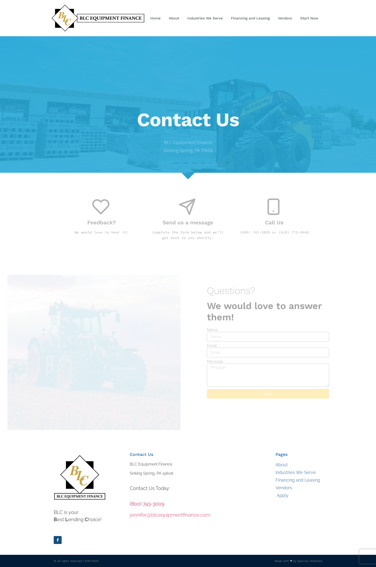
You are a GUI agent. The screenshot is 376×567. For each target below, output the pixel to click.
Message (215, 362)
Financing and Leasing (250, 18)
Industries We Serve (205, 18)
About (174, 18)
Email (212, 346)
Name (212, 330)
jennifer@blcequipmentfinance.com (170, 515)
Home (155, 18)
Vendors (285, 18)
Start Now (310, 18)
